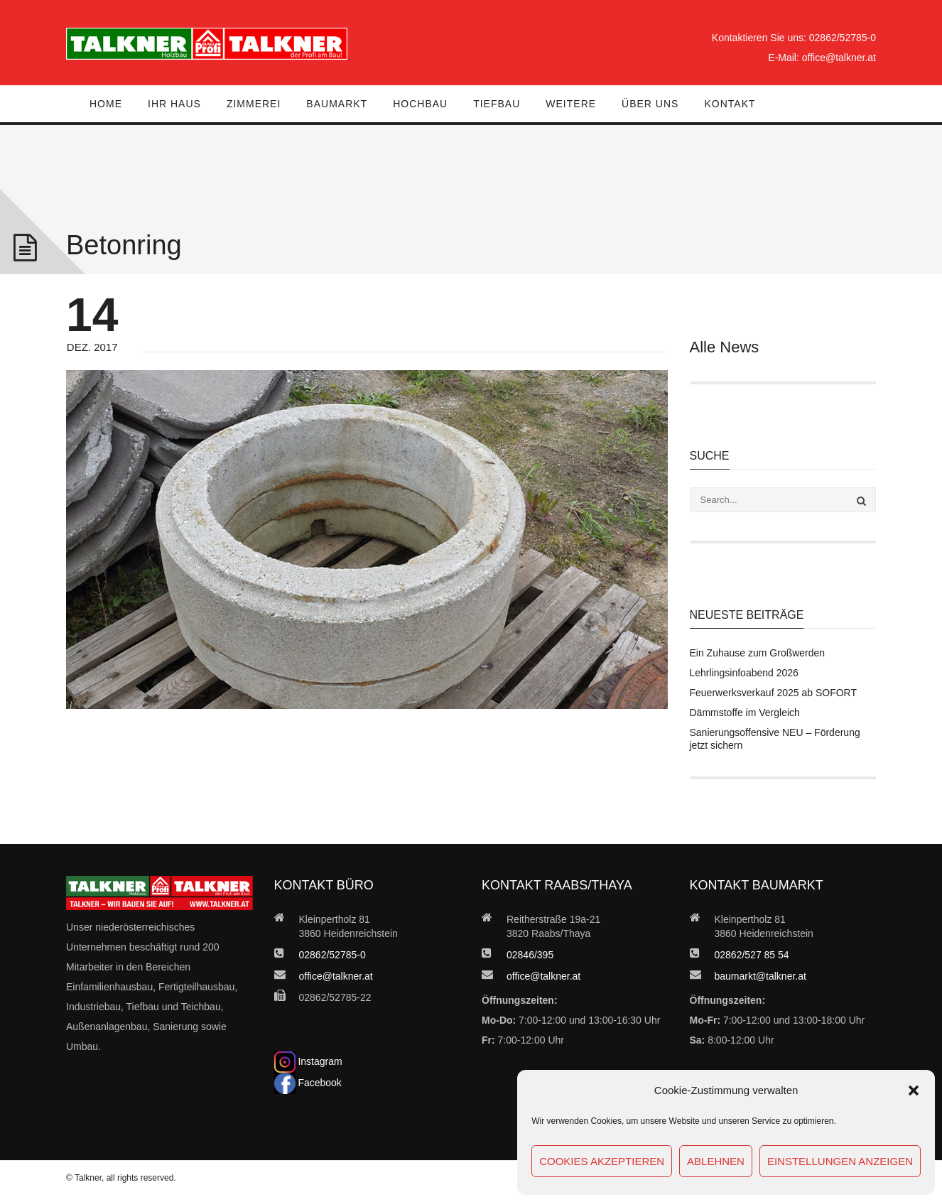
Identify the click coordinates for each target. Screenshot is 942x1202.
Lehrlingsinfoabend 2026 (744, 672)
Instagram (308, 1061)
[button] (913, 1090)
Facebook (308, 1082)
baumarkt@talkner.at (760, 976)
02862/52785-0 (842, 37)
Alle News (724, 347)
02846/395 (530, 954)
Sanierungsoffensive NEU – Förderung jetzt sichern (775, 739)
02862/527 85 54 (752, 954)
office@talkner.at (839, 57)
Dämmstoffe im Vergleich (745, 712)
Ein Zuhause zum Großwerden (757, 653)
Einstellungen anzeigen (840, 1161)
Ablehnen (716, 1161)
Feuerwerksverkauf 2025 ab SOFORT (773, 692)
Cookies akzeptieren (601, 1161)
